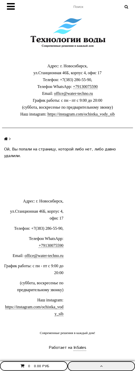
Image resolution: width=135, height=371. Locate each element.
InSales (79, 348)
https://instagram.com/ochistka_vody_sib (81, 114)
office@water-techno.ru (73, 93)
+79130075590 (85, 86)
